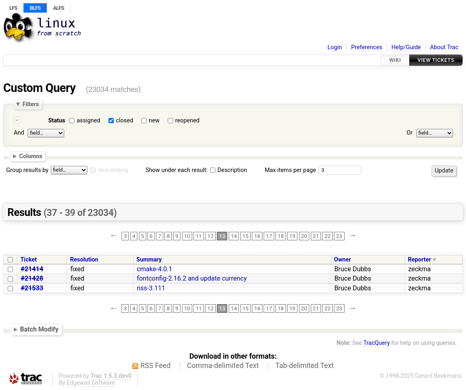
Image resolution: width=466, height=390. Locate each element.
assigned (88, 120)
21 (316, 236)
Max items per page (290, 170)
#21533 (32, 288)
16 (257, 236)
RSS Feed (156, 366)
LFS (13, 8)
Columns (30, 156)
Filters (30, 104)
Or (410, 132)
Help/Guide (406, 47)
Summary (149, 259)
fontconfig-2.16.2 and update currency (192, 278)
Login (334, 47)
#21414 (32, 269)
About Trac (444, 47)
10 (187, 236)
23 (339, 236)
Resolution (84, 259)
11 (198, 236)
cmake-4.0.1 (154, 269)
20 (304, 236)
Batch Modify (39, 329)
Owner (342, 259)
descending (113, 170)
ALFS (58, 8)
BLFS (35, 8)
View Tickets (436, 60)
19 (292, 236)
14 (234, 236)
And (19, 132)
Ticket (28, 259)
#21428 (32, 278)
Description (228, 170)
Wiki (395, 60)
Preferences (366, 47)
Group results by (27, 170)
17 (269, 236)
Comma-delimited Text (223, 366)
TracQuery (376, 343)
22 (327, 236)
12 (210, 236)
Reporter (419, 259)
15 (246, 236)
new (154, 120)
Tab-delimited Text (304, 366)
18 (280, 236)
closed (124, 120)
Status (56, 120)
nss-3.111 (151, 288)
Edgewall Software (91, 382)
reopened (187, 120)
